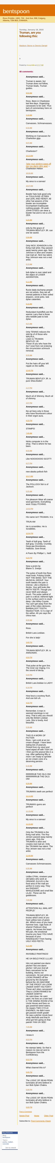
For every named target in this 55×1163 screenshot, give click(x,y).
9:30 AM (29, 355)
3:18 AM (29, 115)
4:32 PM (29, 703)
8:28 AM (29, 783)
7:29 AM (29, 1027)
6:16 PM (29, 687)
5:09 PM (29, 1107)
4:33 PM (29, 420)
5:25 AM (29, 220)
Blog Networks (7, 1133)
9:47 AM (29, 143)
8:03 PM (29, 1039)
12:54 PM (29, 533)
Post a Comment (25, 1111)
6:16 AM (29, 304)
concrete (6, 1144)
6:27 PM (29, 463)
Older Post (48, 1116)
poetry (5, 1142)
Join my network (10, 1148)
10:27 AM (29, 186)
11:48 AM (29, 855)
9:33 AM (29, 451)
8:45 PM (29, 1072)
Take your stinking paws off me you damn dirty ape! (38, 165)
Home (36, 1116)
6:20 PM (29, 558)
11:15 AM (29, 811)
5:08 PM (29, 1090)
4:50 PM (29, 657)
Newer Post (24, 1116)
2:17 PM (29, 388)
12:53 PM (29, 509)
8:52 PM (29, 1059)
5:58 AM (29, 237)
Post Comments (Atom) (41, 1121)
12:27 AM (29, 476)
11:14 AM (29, 796)
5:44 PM (29, 675)
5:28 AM (29, 727)
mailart (10, 1142)
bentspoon (16, 11)
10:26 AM (29, 173)
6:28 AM (29, 868)
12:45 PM (29, 370)
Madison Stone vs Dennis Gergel (33, 45)
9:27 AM (29, 324)
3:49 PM (29, 642)
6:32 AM (29, 128)
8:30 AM (29, 620)
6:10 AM (29, 264)
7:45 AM (29, 433)
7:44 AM (29, 900)
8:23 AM (29, 946)
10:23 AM (29, 156)
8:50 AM (29, 93)
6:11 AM (29, 282)
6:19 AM (29, 766)
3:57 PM (29, 403)
